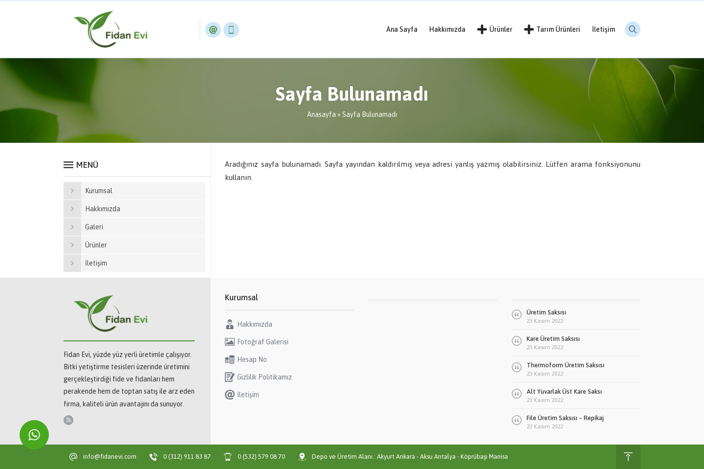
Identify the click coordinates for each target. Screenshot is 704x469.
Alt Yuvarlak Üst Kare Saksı (564, 391)
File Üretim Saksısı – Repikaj (565, 418)
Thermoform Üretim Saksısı (565, 365)
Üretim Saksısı (546, 312)
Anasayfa (321, 114)
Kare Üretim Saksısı (553, 338)
